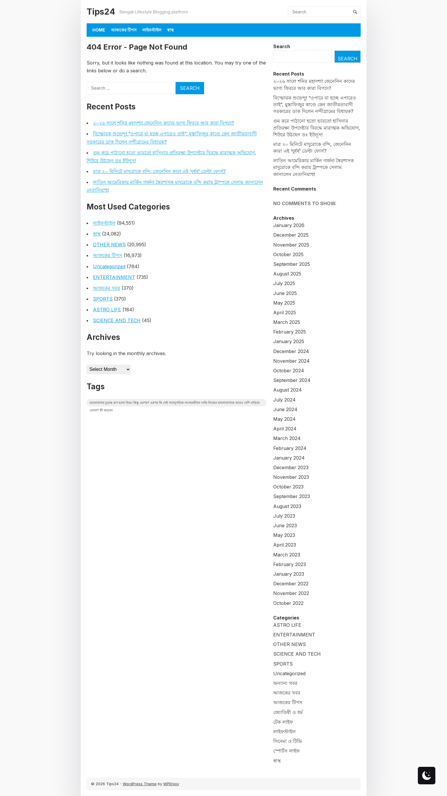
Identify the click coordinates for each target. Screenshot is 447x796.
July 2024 (284, 400)
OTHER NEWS (109, 244)
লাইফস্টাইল (151, 29)
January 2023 (288, 574)
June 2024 (285, 409)
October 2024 (288, 370)
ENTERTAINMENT (114, 277)
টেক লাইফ (283, 722)
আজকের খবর (106, 288)
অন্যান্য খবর (285, 683)
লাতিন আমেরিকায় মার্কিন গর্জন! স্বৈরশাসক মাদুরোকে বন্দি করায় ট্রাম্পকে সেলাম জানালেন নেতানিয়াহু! (313, 167)
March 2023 (286, 555)
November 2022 (291, 593)
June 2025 (285, 293)
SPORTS (103, 299)
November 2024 (291, 361)
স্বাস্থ (170, 29)
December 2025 (290, 235)
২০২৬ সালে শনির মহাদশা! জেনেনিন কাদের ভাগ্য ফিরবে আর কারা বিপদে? (163, 123)
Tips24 (101, 11)
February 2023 (289, 564)
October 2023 (288, 487)
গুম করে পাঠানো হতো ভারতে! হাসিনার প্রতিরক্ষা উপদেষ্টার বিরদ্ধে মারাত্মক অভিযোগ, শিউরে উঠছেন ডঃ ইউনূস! (316, 127)
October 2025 (288, 254)
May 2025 (284, 303)
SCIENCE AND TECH (117, 320)
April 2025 (284, 312)
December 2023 (290, 467)
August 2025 (287, 274)
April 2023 (284, 545)
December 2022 (290, 583)
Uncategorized (109, 266)
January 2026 (288, 225)
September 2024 (292, 380)
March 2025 (286, 322)
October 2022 (288, 603)
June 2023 (285, 525)
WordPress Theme (140, 783)
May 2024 (284, 419)
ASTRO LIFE (107, 310)
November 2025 (291, 245)
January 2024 (289, 458)
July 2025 (284, 283)
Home (98, 29)
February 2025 (289, 332)
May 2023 (284, 535)
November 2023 (291, 477)
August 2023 (287, 506)
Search (281, 46)
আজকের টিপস (123, 29)
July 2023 (284, 516)
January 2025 (288, 341)
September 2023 (291, 496)
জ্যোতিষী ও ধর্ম (288, 712)
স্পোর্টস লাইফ (286, 751)
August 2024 (287, 390)
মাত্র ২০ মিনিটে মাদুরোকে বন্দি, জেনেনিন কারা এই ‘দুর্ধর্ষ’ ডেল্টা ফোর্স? (159, 171)
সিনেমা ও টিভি (287, 741)
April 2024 (285, 429)
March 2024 (287, 438)
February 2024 (289, 448)
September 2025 (291, 264)
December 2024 (291, 351)
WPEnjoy (171, 783)
